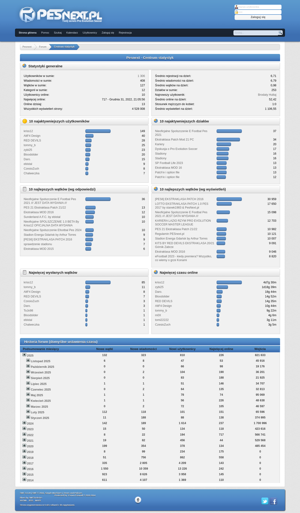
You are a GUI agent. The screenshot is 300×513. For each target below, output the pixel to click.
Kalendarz (72, 32)
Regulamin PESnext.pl (169, 234)
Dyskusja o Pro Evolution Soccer (176, 149)
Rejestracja (125, 32)
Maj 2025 (37, 395)
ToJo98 (28, 310)
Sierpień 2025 (40, 378)
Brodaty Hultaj (267, 94)
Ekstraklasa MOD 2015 (39, 249)
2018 (30, 458)
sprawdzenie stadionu (38, 244)
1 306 (141, 76)
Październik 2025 (42, 367)
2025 (30, 355)
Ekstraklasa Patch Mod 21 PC (174, 139)
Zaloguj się (108, 32)
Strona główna (28, 32)
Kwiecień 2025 (41, 401)
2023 (30, 429)
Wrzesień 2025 (41, 372)
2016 (30, 469)
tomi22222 (162, 320)
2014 (30, 480)
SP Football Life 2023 (169, 163)
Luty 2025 (37, 412)
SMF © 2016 (38, 493)
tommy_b (30, 145)
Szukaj (58, 32)
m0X (158, 315)
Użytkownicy (90, 32)
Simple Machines (53, 493)
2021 (30, 440)
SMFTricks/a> (35, 498)
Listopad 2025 (40, 361)
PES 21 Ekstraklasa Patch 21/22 (45, 207)
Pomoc (45, 32)
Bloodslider (31, 154)
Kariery (160, 144)
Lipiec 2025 (38, 384)
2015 (30, 474)
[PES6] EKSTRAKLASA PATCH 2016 (48, 239)
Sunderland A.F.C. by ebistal (42, 217)
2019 (30, 452)
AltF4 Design (32, 135)
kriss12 (28, 131)
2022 (30, 435)
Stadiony (161, 153)
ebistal (28, 164)
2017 (30, 463)
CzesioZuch (31, 168)
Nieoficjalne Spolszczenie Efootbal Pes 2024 (53, 230)
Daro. (27, 159)
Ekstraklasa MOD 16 (168, 167)
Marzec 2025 (39, 406)
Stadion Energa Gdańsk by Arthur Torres (50, 234)
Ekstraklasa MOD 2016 (39, 212)
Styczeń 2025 (40, 418)
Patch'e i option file (167, 172)
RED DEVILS (32, 140)
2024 (30, 423)
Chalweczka (31, 173)
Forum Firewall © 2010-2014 (81, 495)
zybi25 (28, 150)
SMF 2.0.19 (25, 493)
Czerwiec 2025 (41, 389)
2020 (30, 446)
